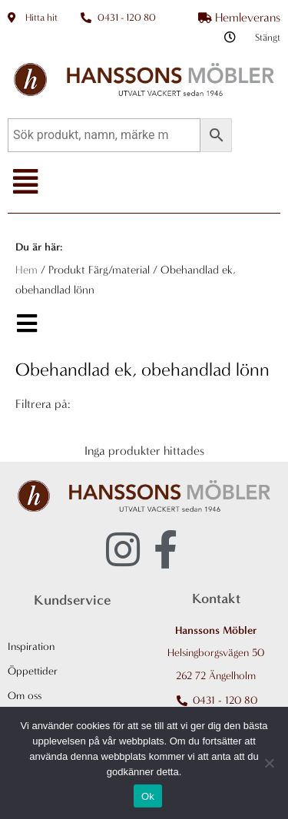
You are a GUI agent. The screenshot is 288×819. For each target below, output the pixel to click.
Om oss (24, 695)
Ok (147, 796)
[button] (25, 182)
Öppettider (33, 671)
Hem (26, 270)
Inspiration (31, 646)
